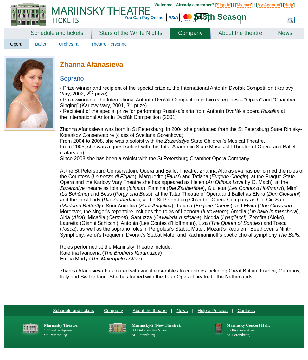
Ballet (40, 44)
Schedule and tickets (57, 33)
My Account (268, 5)
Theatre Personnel (109, 44)
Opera (16, 44)
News (285, 33)
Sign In (223, 5)
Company (190, 33)
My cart (244, 5)
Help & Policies (213, 310)
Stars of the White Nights (130, 33)
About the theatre (240, 33)
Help (288, 5)
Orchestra (68, 44)
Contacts (246, 310)
